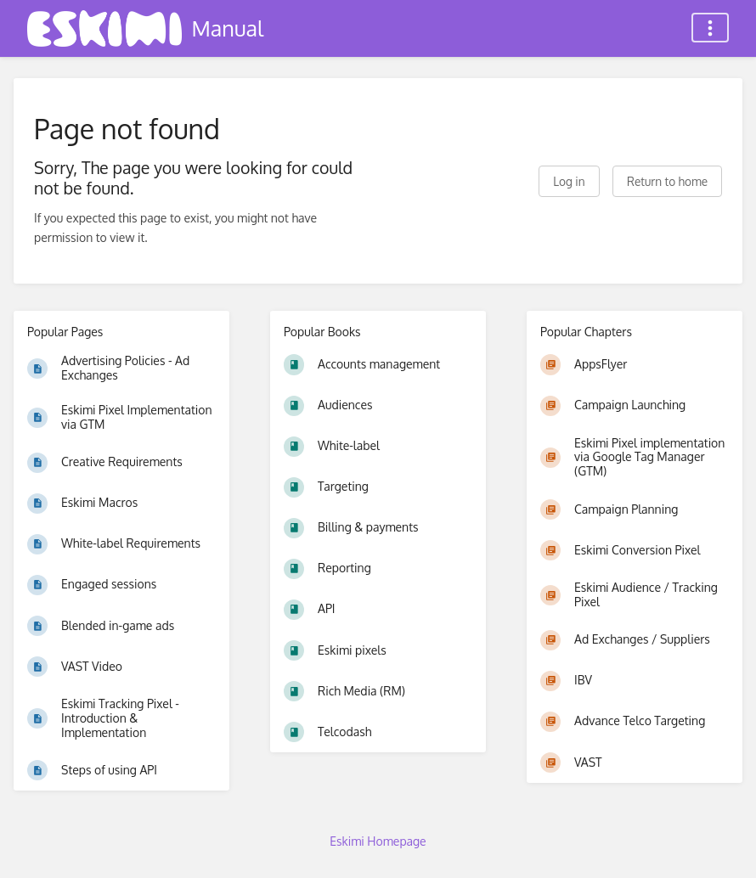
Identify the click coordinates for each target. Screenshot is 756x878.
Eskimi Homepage (378, 841)
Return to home (667, 181)
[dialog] (724, 844)
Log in (568, 181)
